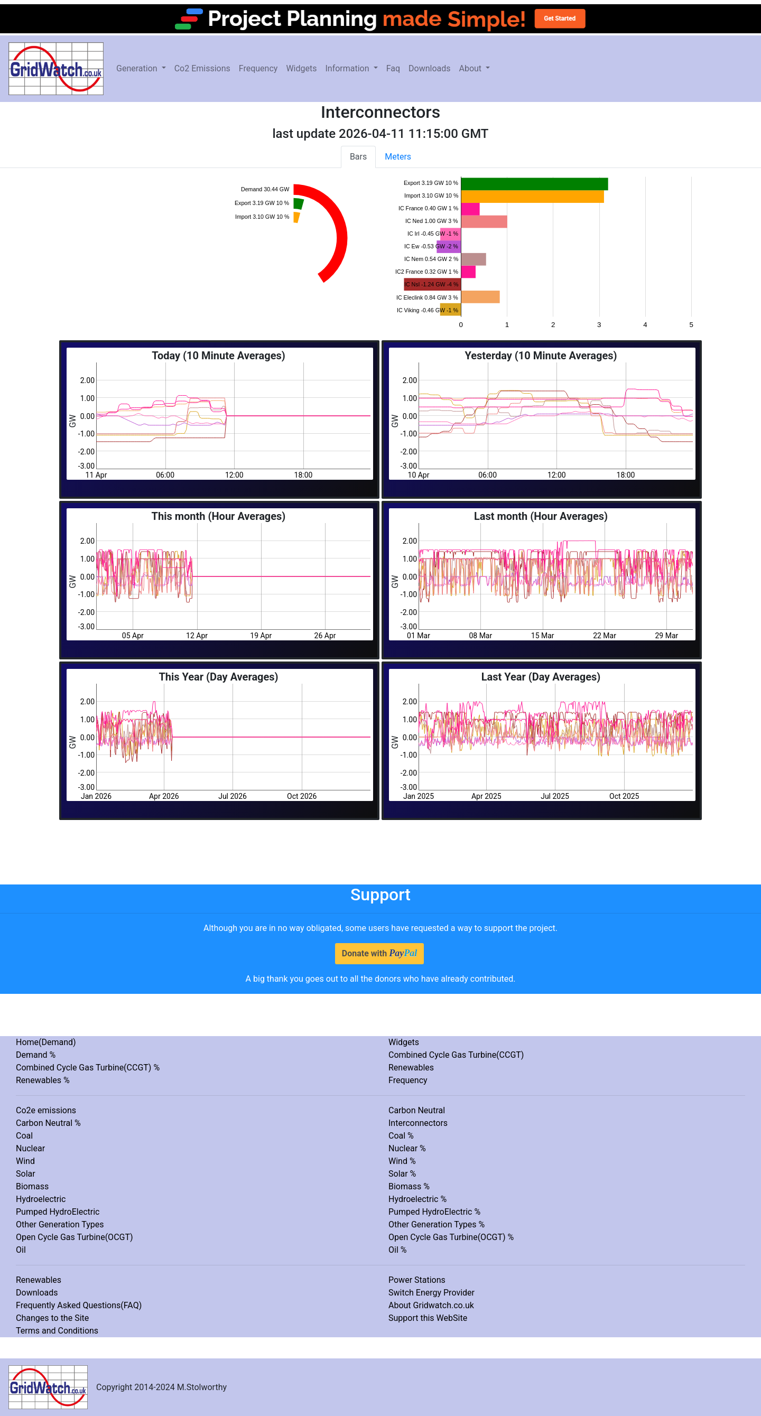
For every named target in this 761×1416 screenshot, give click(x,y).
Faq (393, 68)
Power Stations (417, 1280)
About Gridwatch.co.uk (431, 1305)
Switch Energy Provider (431, 1293)
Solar (25, 1174)
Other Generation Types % (436, 1224)
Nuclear (30, 1148)
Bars (358, 157)
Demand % (35, 1055)
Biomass (32, 1186)
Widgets (301, 68)
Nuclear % (407, 1148)
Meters (398, 157)
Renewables (411, 1068)
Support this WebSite (427, 1318)
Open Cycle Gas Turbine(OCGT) (74, 1237)
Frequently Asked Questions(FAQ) (79, 1305)
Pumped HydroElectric (57, 1212)
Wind (25, 1161)
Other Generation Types (60, 1224)
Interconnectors (418, 1123)
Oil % (397, 1250)
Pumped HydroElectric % (434, 1212)
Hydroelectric (41, 1199)
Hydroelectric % (417, 1199)
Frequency (258, 68)
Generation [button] (138, 68)
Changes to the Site (52, 1318)
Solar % (402, 1174)
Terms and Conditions (57, 1331)
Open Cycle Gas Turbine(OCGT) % (451, 1237)
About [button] (471, 68)
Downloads (429, 68)
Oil (21, 1250)
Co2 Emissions (202, 68)
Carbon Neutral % (48, 1123)
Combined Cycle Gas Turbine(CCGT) (456, 1055)
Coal (24, 1136)
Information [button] (348, 68)
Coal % (401, 1136)
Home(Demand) (46, 1042)
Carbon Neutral (416, 1110)
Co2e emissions (46, 1110)
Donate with (379, 953)
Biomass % (409, 1186)
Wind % (402, 1161)
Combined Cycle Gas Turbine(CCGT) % (88, 1068)
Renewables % (43, 1080)
